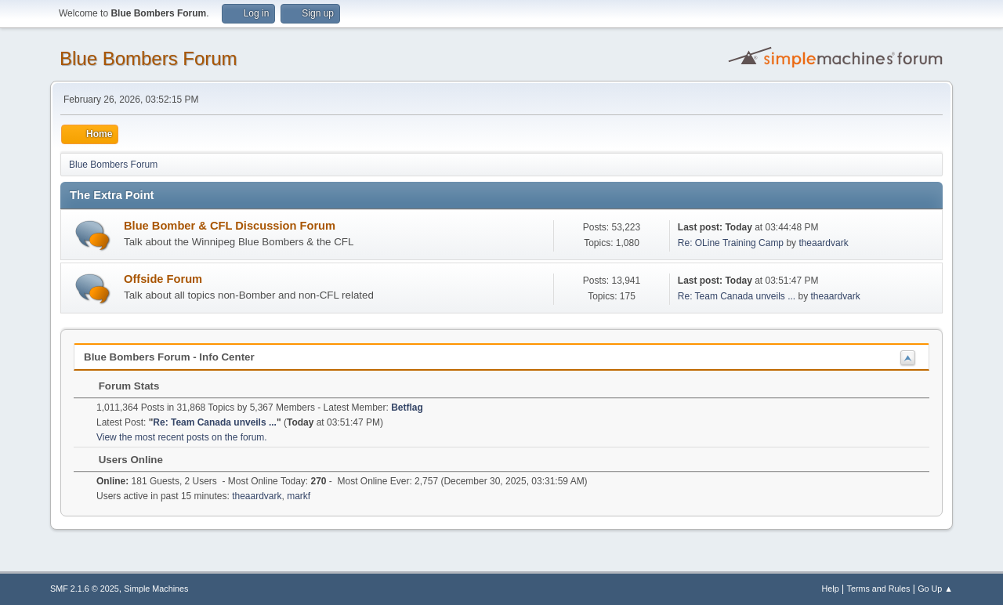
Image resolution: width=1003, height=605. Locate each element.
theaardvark (823, 242)
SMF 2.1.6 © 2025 (84, 588)
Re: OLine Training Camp (731, 242)
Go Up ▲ (935, 588)
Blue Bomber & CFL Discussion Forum (229, 225)
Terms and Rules (879, 588)
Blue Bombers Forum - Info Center (169, 357)
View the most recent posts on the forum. (181, 437)
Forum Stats (121, 386)
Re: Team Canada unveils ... (736, 296)
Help (830, 588)
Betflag (407, 407)
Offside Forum (163, 279)
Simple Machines (156, 588)
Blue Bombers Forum (148, 58)
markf (298, 496)
